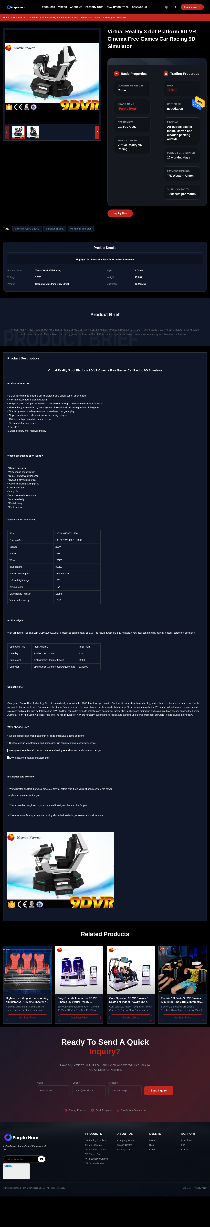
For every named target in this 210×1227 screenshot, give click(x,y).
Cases (152, 1149)
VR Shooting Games (95, 1149)
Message (113, 1082)
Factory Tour (94, 7)
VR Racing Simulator (96, 1140)
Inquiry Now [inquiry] (192, 7)
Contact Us (139, 7)
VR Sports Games (94, 1163)
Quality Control (118, 7)
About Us (76, 7)
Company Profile (125, 1140)
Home (6, 17)
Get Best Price (27, 1017)
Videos (62, 7)
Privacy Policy (200, 1188)
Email (76, 1082)
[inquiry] (41, 1159)
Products (48, 7)
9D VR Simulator (93, 1145)
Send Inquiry (159, 1090)
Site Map (187, 1188)
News (152, 1140)
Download (186, 1140)
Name (40, 1082)
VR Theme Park (93, 1154)
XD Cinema (32, 17)
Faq (183, 1145)
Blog (151, 1145)
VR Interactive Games (96, 1158)
